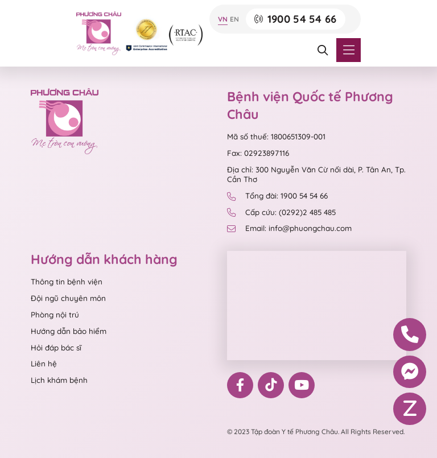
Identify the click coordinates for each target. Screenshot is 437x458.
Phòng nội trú (55, 314)
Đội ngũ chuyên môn (68, 298)
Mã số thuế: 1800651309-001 (276, 136)
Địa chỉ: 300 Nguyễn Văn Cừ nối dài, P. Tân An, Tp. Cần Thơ (316, 174)
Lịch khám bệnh (59, 380)
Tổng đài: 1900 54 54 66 (277, 196)
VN (223, 19)
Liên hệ (44, 363)
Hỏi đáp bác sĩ (56, 347)
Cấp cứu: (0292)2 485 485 (281, 212)
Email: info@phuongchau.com (289, 228)
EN (234, 19)
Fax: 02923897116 (258, 153)
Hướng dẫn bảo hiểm (68, 331)
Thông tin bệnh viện (66, 281)
